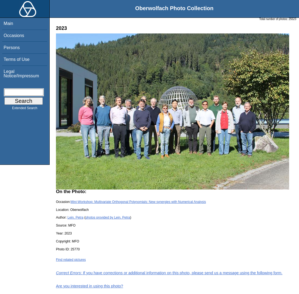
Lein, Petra (75, 217)
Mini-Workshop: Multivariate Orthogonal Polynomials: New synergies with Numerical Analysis (138, 202)
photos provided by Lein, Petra (107, 217)
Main (8, 23)
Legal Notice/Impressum (21, 73)
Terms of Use (16, 59)
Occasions (14, 35)
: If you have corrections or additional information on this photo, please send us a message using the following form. (169, 273)
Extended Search (24, 109)
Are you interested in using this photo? (89, 286)
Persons (12, 47)
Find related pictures (71, 260)
